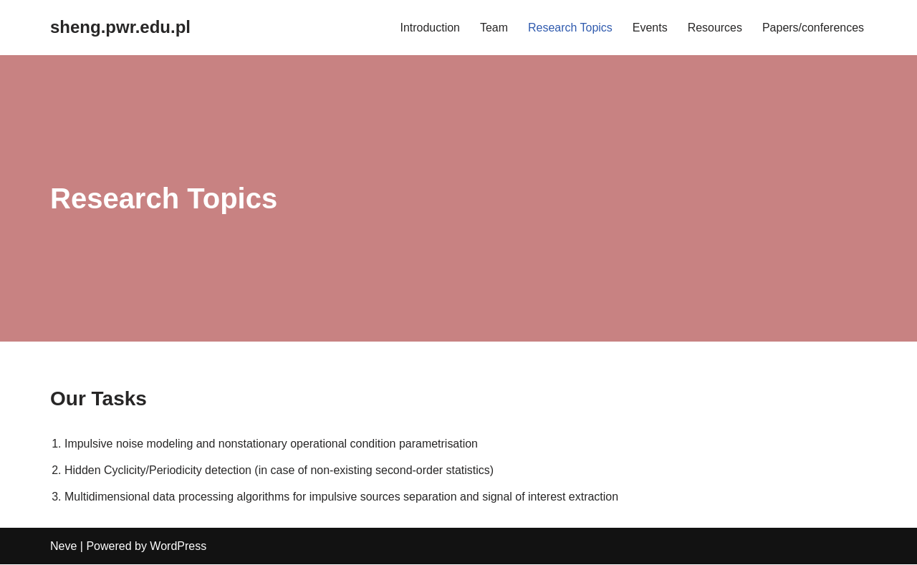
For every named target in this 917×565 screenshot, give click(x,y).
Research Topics (569, 27)
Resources (714, 27)
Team (493, 27)
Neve (63, 547)
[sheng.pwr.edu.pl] (120, 27)
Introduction (430, 27)
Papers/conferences (813, 27)
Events (649, 27)
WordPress (178, 547)
